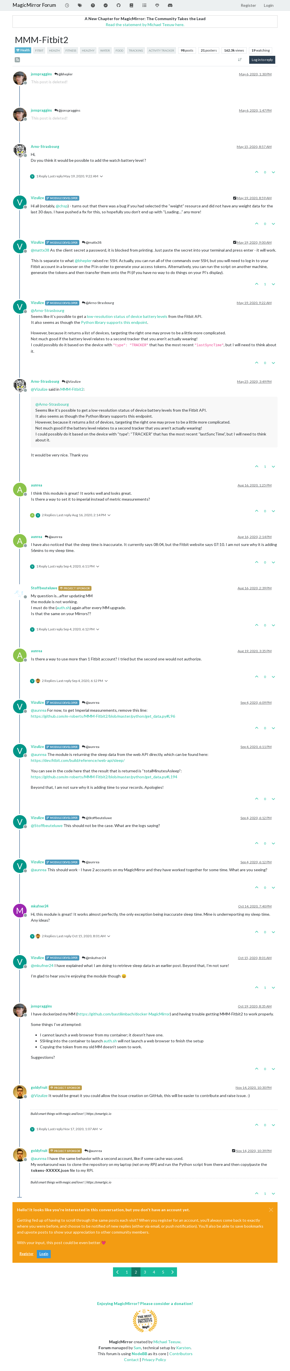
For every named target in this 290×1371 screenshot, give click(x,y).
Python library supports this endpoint (114, 322)
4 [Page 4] (154, 1272)
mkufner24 (39, 906)
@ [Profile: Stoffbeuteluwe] (47, 825)
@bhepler (63, 74)
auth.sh (63, 607)
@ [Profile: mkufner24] (42, 965)
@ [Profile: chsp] (62, 205)
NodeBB (139, 1353)
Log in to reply (262, 60)
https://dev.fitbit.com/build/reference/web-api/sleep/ (78, 760)
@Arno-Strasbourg (98, 303)
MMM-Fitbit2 (72, 389)
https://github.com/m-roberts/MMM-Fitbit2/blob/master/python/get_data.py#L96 (103, 716)
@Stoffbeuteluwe (97, 818)
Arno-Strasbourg (45, 146)
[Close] (271, 1209)
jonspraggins (41, 74)
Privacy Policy (154, 1359)
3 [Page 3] (145, 1272)
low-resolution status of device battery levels (127, 316)
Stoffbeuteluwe (44, 588)
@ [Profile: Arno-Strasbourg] (47, 310)
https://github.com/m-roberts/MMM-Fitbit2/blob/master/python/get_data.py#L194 (104, 776)
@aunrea (53, 537)
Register (26, 1254)
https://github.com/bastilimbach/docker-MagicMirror (123, 1013)
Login (43, 1254)
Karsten (183, 1347)
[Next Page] (172, 1272)
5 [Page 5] (163, 1272)
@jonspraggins (67, 110)
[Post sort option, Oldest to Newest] (240, 60)
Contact (131, 1359)
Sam (137, 1347)
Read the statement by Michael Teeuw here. (145, 24)
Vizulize (37, 198)
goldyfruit (39, 1087)
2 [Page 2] (136, 1272)
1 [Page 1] (127, 1272)
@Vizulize (71, 381)
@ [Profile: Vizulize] (39, 389)
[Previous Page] (117, 1272)
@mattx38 (91, 242)
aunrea (36, 485)
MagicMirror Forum (34, 5)
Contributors (181, 1353)
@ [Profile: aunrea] (38, 710)
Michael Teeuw (166, 1341)
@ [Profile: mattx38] (40, 250)
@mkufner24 (94, 958)
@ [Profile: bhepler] (83, 260)
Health (23, 50)
